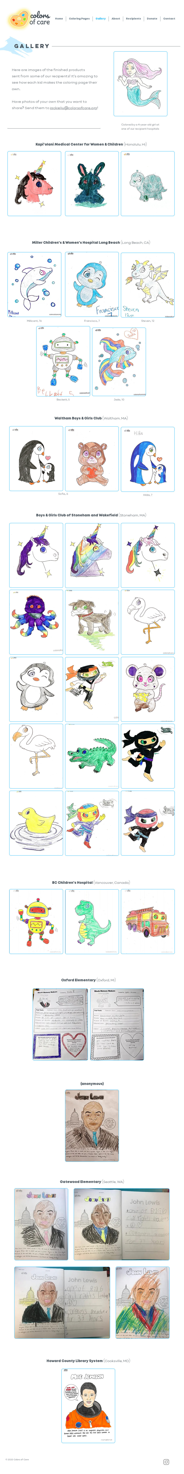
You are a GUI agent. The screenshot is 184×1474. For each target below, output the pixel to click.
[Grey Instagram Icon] (166, 1462)
